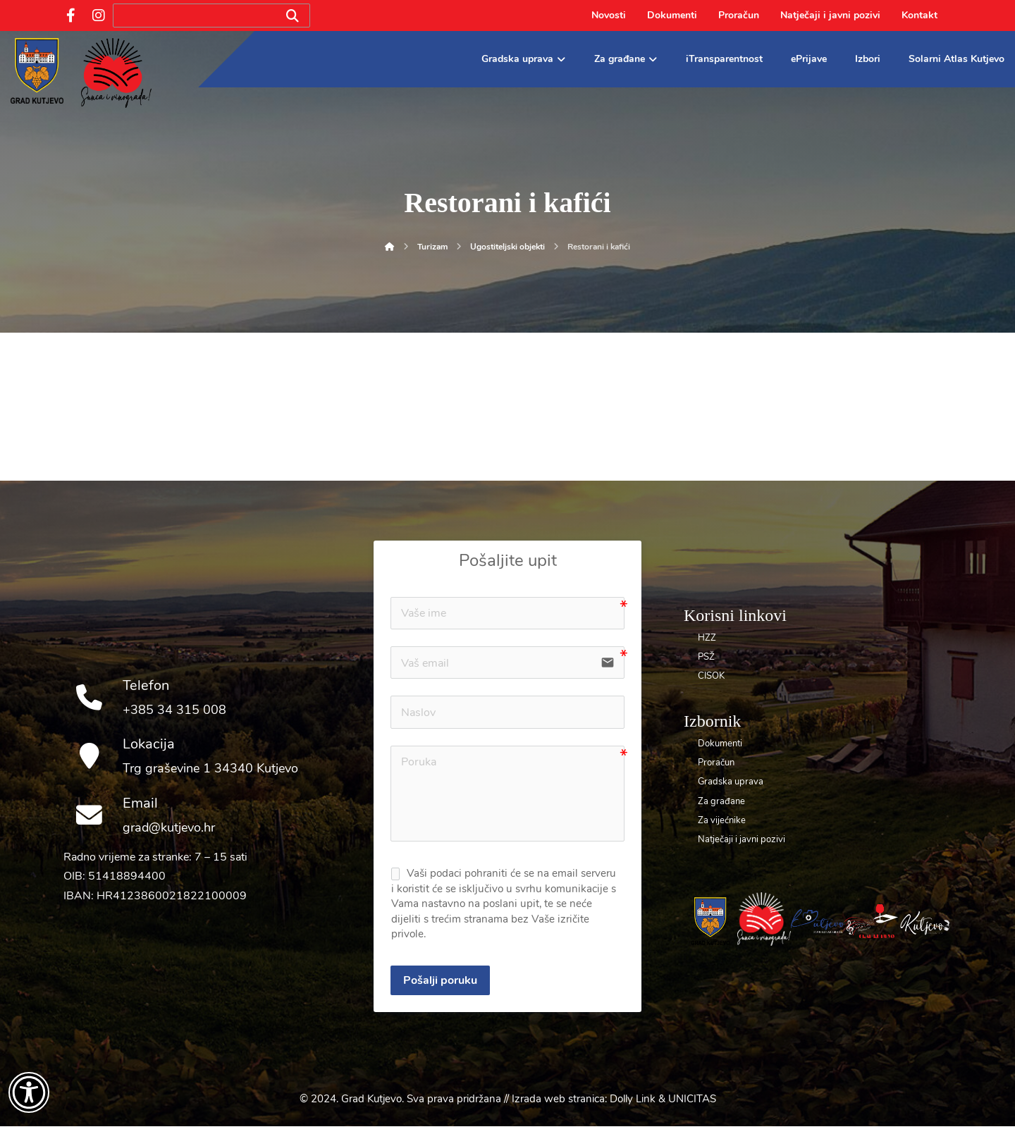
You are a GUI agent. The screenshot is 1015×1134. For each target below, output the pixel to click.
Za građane (721, 801)
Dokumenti (720, 743)
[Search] (292, 16)
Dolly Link (633, 1106)
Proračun (716, 762)
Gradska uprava (730, 781)
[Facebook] (70, 15)
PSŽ (706, 657)
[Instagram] (99, 15)
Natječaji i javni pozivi (741, 839)
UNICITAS (692, 1106)
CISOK (711, 676)
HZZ (707, 637)
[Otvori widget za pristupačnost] (28, 1092)
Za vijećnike (722, 820)
